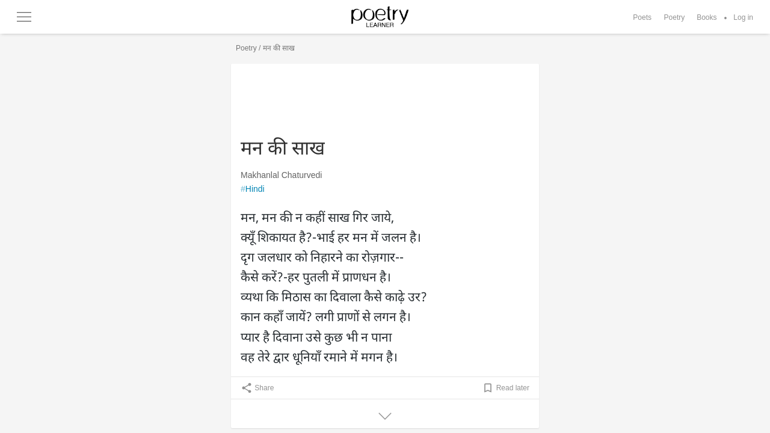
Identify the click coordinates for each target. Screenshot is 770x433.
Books (706, 17)
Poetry (674, 17)
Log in (743, 17)
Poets (642, 17)
